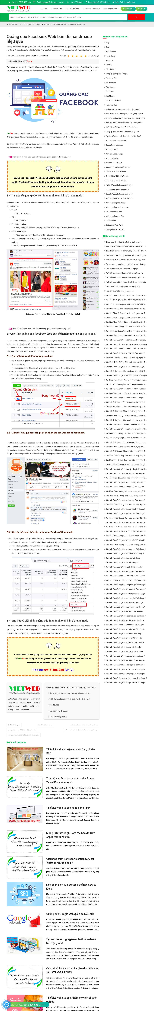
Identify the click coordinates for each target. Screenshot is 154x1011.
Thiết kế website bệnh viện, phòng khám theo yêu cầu (126, 282)
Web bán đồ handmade (45, 725)
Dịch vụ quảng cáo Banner (116, 203)
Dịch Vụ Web (111, 51)
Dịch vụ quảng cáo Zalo (115, 216)
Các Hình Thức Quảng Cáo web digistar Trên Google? (125, 665)
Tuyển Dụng (110, 56)
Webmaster (110, 69)
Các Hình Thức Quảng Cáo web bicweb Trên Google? (125, 620)
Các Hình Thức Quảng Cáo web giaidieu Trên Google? (126, 629)
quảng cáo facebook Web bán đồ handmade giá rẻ (23, 735)
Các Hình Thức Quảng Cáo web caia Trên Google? (124, 611)
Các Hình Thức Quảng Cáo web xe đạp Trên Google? (125, 500)
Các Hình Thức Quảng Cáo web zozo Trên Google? (125, 651)
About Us (109, 60)
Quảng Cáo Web (91, 9)
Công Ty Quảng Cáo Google (117, 74)
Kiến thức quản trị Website (116, 181)
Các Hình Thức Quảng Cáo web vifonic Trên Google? (125, 607)
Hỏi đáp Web (111, 83)
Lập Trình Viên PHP (113, 100)
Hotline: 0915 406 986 (19, 2)
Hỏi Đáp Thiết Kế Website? (116, 140)
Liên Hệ (109, 65)
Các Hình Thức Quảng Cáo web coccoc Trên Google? (125, 669)
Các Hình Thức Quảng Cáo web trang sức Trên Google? (126, 375)
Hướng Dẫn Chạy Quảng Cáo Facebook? (121, 127)
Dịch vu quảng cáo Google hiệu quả (119, 198)
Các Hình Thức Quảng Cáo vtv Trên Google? (122, 562)
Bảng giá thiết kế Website (97, 2)
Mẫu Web (128, 9)
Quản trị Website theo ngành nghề (119, 194)
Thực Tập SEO (111, 105)
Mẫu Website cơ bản (114, 212)
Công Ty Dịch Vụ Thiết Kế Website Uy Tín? (122, 132)
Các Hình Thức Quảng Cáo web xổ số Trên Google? (125, 487)
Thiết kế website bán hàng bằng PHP (68, 807)
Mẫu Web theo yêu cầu (123, 2)
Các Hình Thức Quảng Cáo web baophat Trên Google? (126, 594)
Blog (142, 9)
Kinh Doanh (110, 91)
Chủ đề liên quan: (14, 725)
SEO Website (111, 221)
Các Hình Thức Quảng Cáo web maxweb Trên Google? (126, 616)
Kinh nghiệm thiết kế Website (117, 176)
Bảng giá (57, 9)
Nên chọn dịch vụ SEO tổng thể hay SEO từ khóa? (124, 242)
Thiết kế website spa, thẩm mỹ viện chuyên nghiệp (124, 273)
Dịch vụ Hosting (112, 149)
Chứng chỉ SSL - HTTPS (115, 229)
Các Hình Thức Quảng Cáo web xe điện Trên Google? (125, 509)
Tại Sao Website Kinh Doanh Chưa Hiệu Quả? (123, 136)
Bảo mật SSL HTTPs (114, 163)
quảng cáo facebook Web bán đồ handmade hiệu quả (81, 730)
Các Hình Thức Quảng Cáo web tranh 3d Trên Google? (126, 389)
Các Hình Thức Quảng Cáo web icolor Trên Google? (125, 643)
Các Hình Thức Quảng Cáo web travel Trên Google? (125, 398)
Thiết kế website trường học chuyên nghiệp (122, 269)
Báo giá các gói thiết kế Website (118, 167)
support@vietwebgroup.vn (58, 711)
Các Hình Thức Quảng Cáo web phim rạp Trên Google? (126, 585)
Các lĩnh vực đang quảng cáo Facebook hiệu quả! (51, 157)
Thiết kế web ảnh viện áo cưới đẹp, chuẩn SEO (123, 286)
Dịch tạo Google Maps (114, 154)
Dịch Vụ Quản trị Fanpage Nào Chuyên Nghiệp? (124, 114)
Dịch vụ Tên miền (112, 158)
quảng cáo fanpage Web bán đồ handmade (21, 730)
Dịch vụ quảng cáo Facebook (117, 207)
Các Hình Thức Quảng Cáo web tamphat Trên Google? (126, 598)
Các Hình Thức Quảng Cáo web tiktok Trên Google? (125, 554)
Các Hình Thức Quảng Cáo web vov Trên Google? (124, 558)
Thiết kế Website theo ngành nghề (119, 185)
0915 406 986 (53, 705)
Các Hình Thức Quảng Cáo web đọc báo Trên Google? (126, 589)
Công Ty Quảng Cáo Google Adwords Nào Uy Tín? (125, 118)
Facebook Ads (111, 78)
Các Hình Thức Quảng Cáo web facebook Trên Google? (126, 678)
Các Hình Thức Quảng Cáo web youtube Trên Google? (126, 683)
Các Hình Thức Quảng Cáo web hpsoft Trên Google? (125, 660)
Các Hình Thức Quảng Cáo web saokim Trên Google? (125, 656)
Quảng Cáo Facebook (114, 145)
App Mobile (110, 96)
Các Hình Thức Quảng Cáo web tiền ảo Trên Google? (125, 353)
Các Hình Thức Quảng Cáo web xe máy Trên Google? (125, 513)
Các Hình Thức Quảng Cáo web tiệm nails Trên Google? (126, 344)
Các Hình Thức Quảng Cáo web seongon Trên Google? (126, 549)
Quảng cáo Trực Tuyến (114, 225)
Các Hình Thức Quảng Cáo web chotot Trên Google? (125, 576)
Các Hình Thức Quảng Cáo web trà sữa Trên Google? (125, 367)
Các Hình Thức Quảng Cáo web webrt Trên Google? (125, 602)
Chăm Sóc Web (111, 9)
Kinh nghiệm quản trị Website (117, 189)
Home (44, 9)
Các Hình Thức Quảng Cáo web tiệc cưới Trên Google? (126, 340)
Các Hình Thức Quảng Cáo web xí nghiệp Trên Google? (126, 482)
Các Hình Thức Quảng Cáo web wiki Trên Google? (124, 638)
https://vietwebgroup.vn (57, 717)
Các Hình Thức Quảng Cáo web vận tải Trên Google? (125, 473)
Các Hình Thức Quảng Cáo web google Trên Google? (125, 674)
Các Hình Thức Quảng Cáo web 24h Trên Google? (124, 567)
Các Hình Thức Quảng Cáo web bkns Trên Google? (124, 634)
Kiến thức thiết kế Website (116, 172)
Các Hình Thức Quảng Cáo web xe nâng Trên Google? (126, 522)
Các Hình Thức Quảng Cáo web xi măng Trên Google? (126, 531)
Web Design (110, 87)
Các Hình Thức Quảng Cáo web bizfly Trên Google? (125, 625)
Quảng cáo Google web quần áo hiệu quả (70, 913)
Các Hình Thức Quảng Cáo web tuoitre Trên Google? (125, 571)
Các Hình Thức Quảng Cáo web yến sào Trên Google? (125, 540)
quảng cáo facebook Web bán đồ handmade (84, 725)
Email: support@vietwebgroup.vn (48, 2)
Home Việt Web (75, 2)
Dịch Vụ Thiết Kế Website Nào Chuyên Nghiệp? (124, 123)
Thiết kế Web (73, 9)
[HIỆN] (29, 61)
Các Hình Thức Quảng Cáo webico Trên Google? (123, 647)
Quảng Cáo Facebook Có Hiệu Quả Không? (123, 109)
